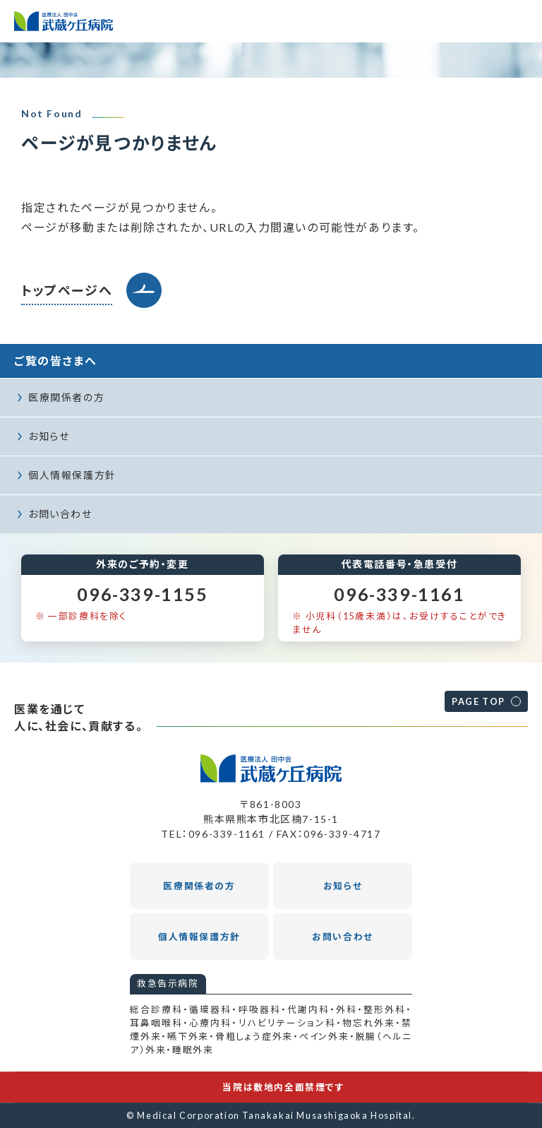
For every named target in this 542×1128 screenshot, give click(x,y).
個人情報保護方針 (72, 475)
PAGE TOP (478, 701)
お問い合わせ (60, 514)
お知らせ (48, 436)
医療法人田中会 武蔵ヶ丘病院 (63, 21)
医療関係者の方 (66, 397)
